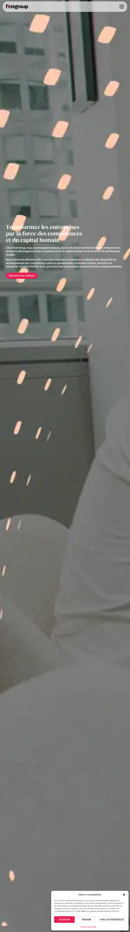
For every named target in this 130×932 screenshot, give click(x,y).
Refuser (86, 919)
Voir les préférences (112, 919)
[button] (124, 894)
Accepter (64, 919)
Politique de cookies (88, 927)
